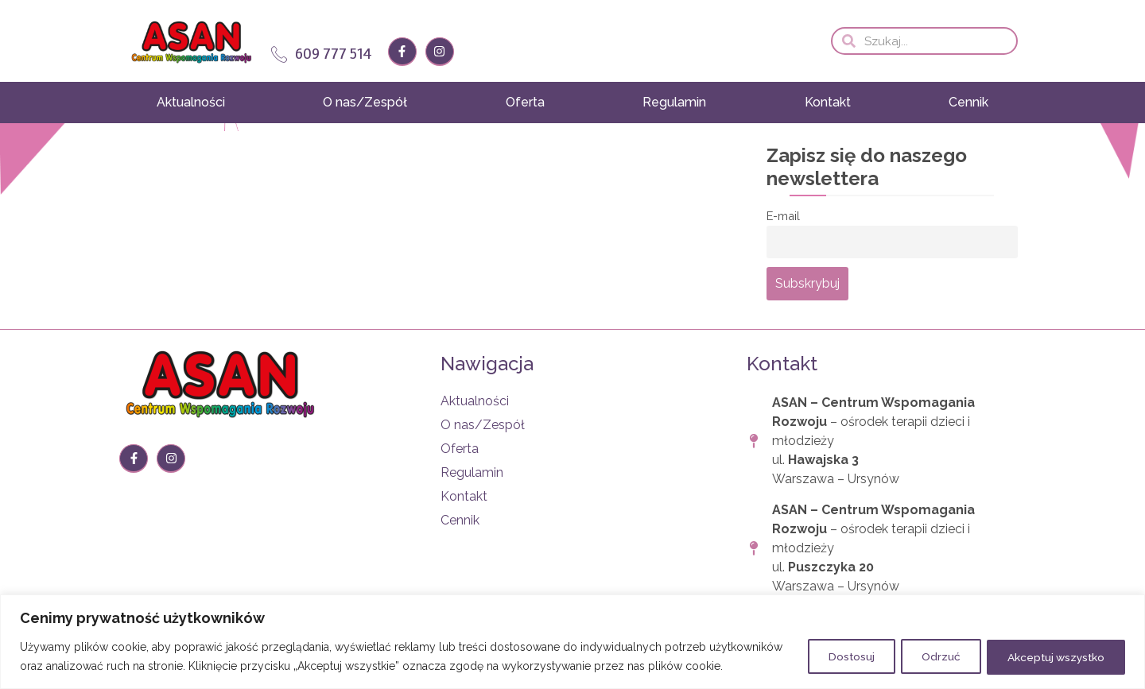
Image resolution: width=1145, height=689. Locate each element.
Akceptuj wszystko (1051, 647)
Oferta (525, 102)
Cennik (968, 102)
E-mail (783, 216)
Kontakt (828, 102)
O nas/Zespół (365, 102)
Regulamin (674, 102)
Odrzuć (929, 647)
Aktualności (191, 102)
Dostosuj (833, 647)
